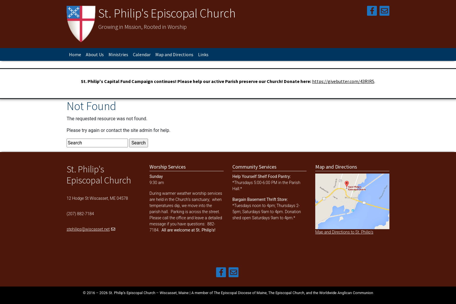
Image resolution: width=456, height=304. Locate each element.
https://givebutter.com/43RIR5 (343, 81)
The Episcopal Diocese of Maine (240, 293)
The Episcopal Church (286, 293)
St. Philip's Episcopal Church (167, 13)
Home (75, 54)
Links (203, 54)
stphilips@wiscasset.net (88, 229)
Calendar (142, 54)
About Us (95, 54)
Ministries (118, 54)
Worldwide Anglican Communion (346, 293)
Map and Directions (174, 54)
